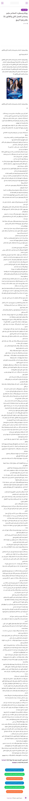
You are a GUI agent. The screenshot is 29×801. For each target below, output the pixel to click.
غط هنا (3, 760)
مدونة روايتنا (9, 798)
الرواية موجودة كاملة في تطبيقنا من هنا (14, 778)
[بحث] (2, 3)
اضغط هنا (14, 763)
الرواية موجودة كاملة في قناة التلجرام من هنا (14, 770)
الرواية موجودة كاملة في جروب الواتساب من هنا (14, 774)
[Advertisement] (14, 34)
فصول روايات (24, 10)
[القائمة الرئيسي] (27, 3)
